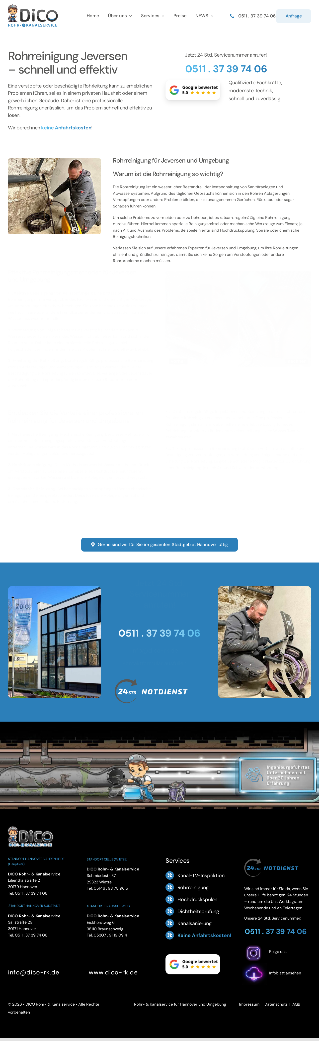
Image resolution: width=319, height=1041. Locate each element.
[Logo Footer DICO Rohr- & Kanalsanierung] (33, 6)
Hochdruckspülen (197, 899)
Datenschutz (275, 1004)
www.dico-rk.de (113, 972)
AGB (296, 1004)
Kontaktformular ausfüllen (156, 663)
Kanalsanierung (194, 923)
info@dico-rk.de (156, 650)
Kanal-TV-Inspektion (201, 875)
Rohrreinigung (193, 887)
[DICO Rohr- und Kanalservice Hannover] (30, 825)
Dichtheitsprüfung (198, 911)
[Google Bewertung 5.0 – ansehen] (192, 90)
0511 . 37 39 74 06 (226, 68)
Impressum (249, 1004)
